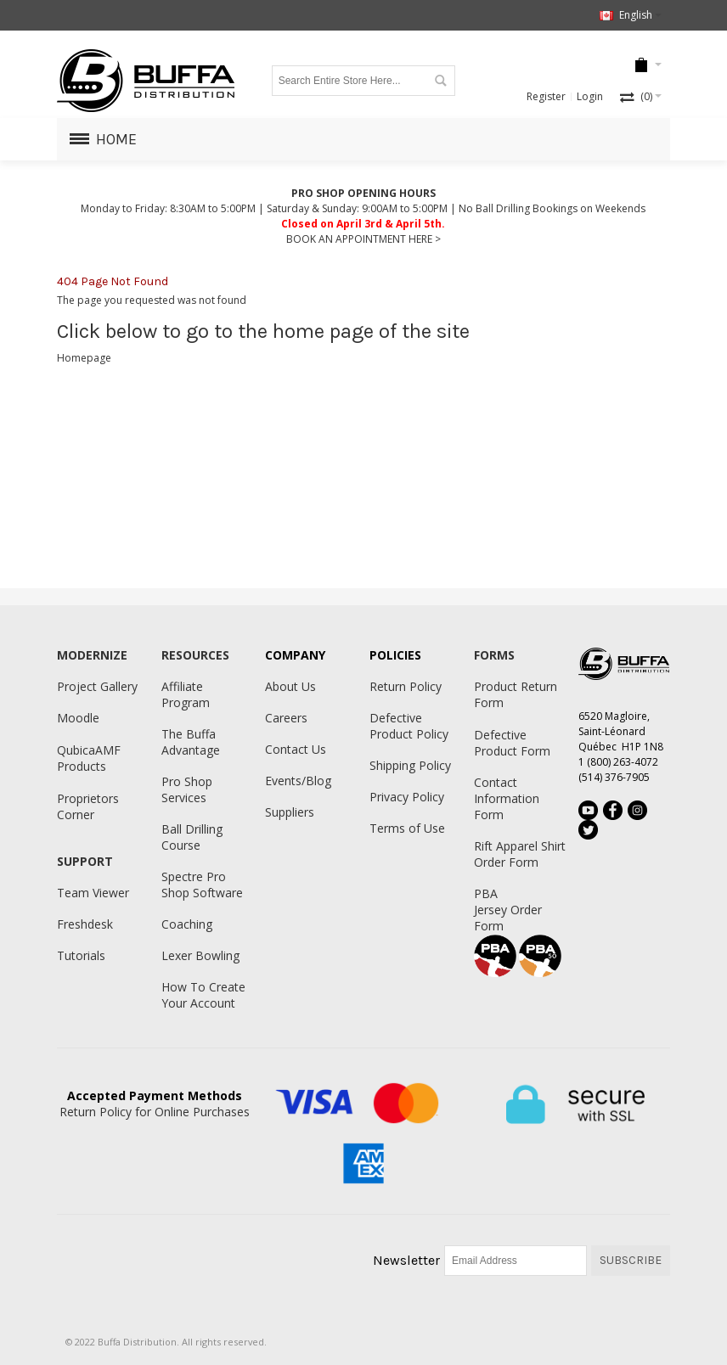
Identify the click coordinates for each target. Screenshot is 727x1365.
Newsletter (406, 1260)
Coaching (186, 924)
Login (590, 96)
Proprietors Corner (88, 806)
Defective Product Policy (408, 726)
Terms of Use (407, 828)
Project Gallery (97, 686)
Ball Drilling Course (192, 837)
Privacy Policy (406, 797)
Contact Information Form (506, 798)
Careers (286, 718)
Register (546, 96)
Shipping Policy (410, 765)
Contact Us (295, 749)
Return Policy (405, 686)
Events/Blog (298, 780)
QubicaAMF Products (89, 758)
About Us (290, 686)
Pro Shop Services (186, 789)
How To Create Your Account (203, 995)
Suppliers (289, 812)
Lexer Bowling (200, 955)
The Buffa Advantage (190, 742)
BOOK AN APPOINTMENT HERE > (363, 239)
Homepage (84, 358)
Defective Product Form (512, 743)
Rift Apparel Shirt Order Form (520, 854)
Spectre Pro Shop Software (202, 884)
